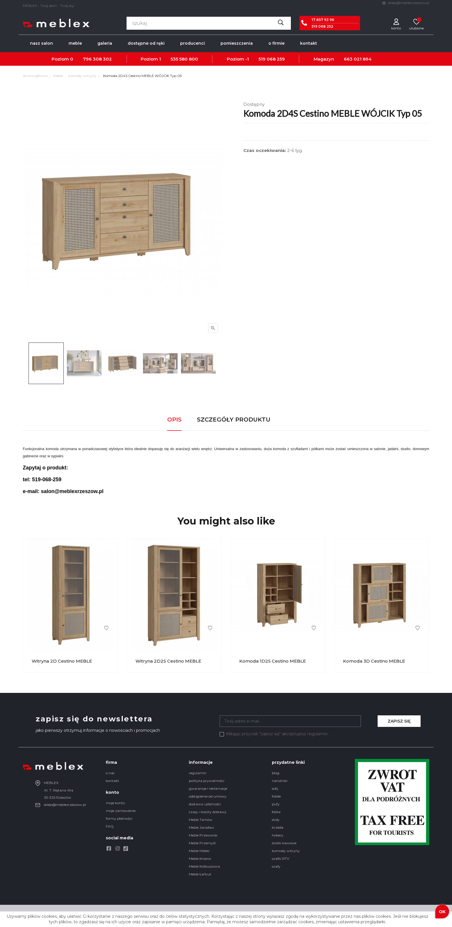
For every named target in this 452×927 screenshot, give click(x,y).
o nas (110, 773)
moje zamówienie (120, 810)
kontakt (112, 781)
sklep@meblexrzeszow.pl (405, 3)
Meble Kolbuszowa (204, 866)
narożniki (279, 781)
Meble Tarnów (200, 819)
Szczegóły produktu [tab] (233, 419)
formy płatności (119, 818)
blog (275, 773)
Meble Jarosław (201, 827)
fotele (276, 796)
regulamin (197, 773)
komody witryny (286, 851)
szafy (276, 866)
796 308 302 (97, 59)
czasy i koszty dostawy (208, 812)
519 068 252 (322, 26)
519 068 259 (272, 59)
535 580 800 (184, 59)
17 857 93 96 (323, 20)
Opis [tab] (174, 419)
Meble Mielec (199, 851)
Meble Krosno (200, 858)
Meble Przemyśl (202, 843)
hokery (277, 835)
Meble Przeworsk (203, 835)
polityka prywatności (206, 781)
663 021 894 (358, 59)
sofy (275, 788)
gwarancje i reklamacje (208, 788)
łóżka (276, 812)
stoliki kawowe (284, 843)
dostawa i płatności (205, 804)
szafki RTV (280, 858)
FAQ (110, 826)
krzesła (277, 827)
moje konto (115, 803)
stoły (276, 819)
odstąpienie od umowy (208, 796)
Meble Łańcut (200, 874)
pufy (276, 804)
